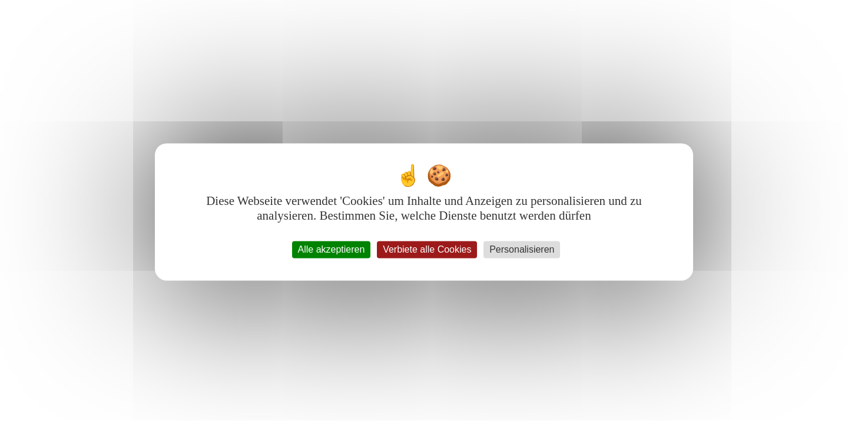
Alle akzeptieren (331, 249)
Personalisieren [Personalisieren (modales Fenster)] (521, 249)
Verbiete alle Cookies (427, 249)
